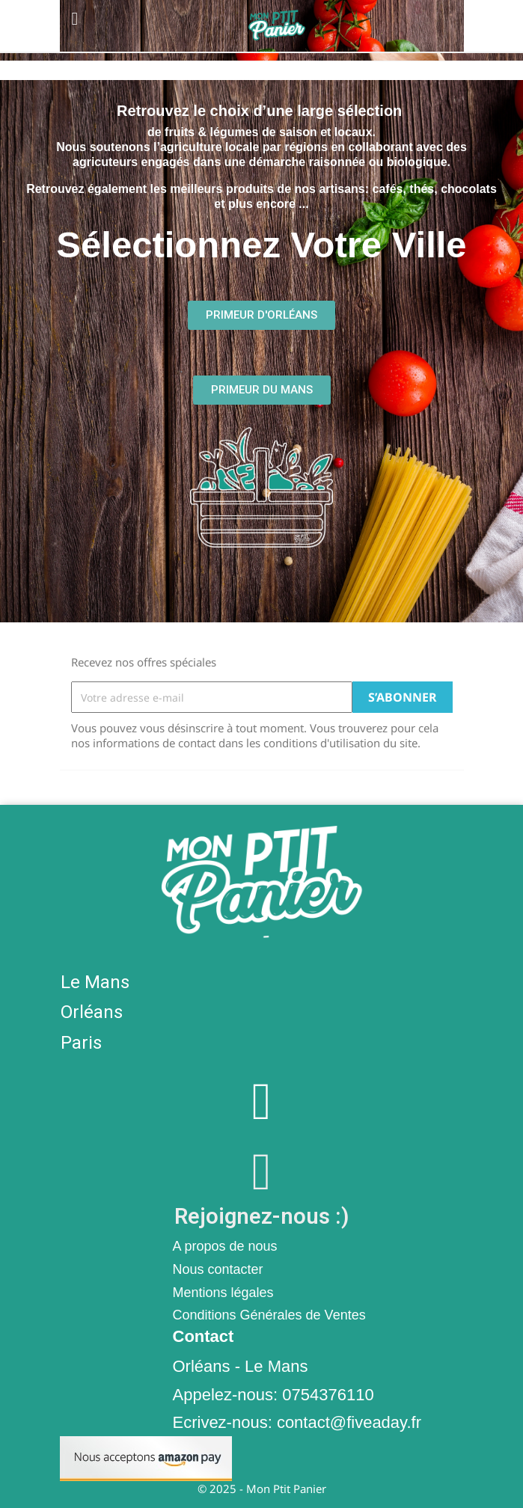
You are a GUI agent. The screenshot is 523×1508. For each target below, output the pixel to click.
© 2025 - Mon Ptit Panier (262, 1488)
